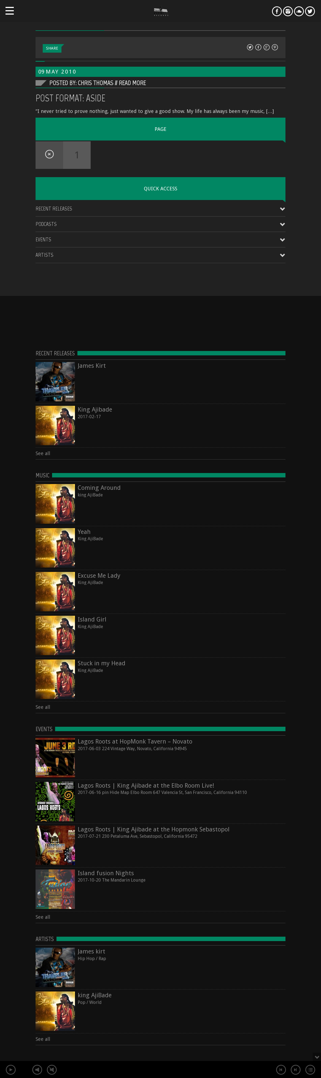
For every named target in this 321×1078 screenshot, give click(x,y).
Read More (132, 83)
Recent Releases (54, 208)
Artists (44, 255)
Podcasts (46, 224)
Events (43, 239)
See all (43, 453)
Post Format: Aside (71, 98)
